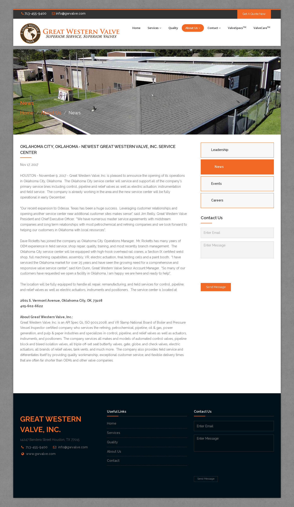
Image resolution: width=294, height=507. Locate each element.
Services (154, 28)
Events (216, 183)
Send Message (216, 287)
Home (136, 28)
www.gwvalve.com (41, 454)
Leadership (219, 150)
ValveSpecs (237, 28)
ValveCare (262, 28)
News (219, 167)
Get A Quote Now (254, 14)
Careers (217, 200)
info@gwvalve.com (69, 13)
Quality (173, 28)
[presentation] (235, 271)
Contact (214, 28)
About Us (192, 28)
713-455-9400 (33, 13)
